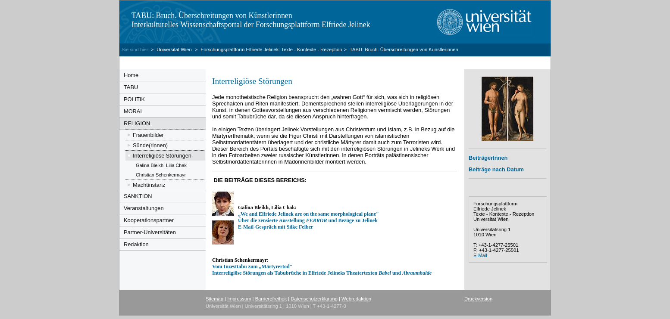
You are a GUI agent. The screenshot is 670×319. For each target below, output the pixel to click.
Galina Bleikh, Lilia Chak (161, 165)
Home (131, 75)
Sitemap (214, 298)
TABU (131, 87)
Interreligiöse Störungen (162, 155)
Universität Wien (175, 49)
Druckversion (478, 298)
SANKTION (138, 196)
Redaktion (136, 244)
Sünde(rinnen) (150, 145)
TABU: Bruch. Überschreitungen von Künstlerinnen (404, 49)
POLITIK (134, 99)
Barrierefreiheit (271, 298)
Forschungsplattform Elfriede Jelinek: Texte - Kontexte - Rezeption (271, 49)
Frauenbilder (148, 135)
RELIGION (137, 123)
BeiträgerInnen (488, 158)
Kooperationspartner (149, 220)
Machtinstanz (149, 185)
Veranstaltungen (144, 208)
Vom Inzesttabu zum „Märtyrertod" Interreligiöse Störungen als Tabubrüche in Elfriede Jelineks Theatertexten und (322, 269)
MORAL (134, 111)
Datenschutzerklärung (314, 298)
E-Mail (480, 255)
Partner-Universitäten (150, 232)
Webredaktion (356, 298)
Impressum (239, 298)
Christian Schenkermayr (161, 174)
